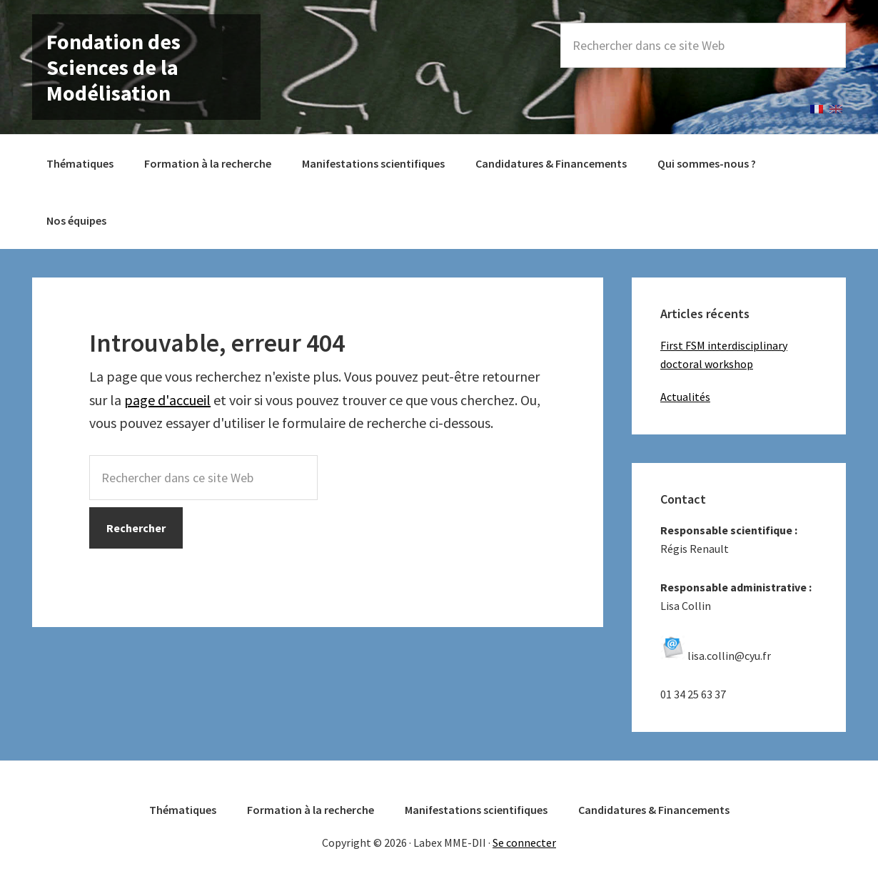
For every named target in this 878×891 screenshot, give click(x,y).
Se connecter (524, 842)
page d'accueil (167, 400)
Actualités (685, 397)
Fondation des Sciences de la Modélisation (113, 67)
